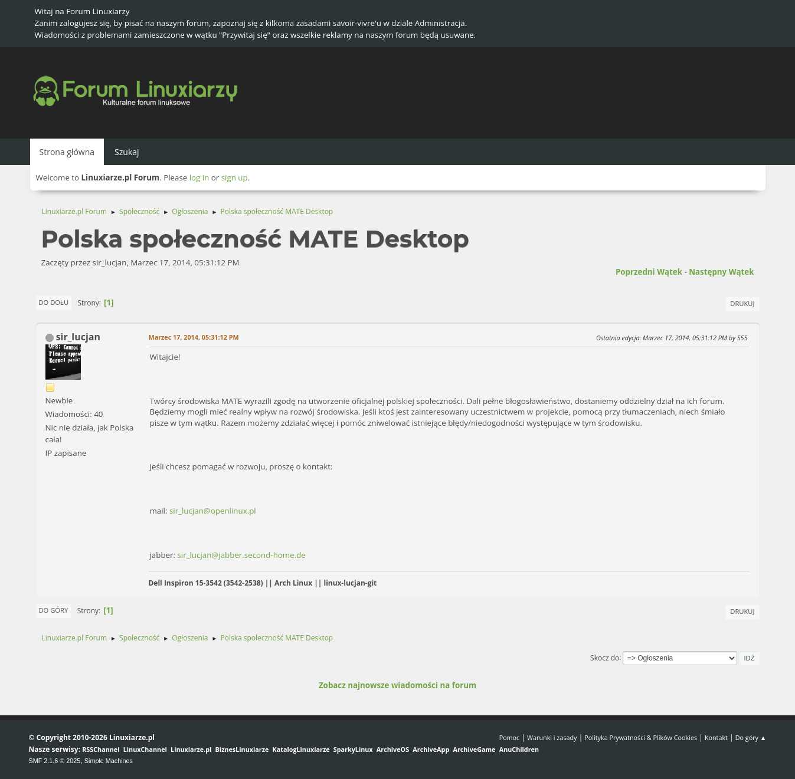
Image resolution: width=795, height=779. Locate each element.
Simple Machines (108, 760)
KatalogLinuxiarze (301, 749)
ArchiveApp (431, 749)
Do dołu (54, 302)
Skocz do (604, 657)
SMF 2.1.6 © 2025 (55, 760)
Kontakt (716, 737)
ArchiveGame (474, 749)
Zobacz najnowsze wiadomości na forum (397, 685)
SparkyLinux (353, 749)
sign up (234, 177)
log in (199, 177)
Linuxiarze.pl (191, 749)
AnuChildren (519, 749)
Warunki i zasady (552, 737)
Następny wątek (721, 272)
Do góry (53, 610)
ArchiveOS (393, 749)
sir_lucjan (78, 336)
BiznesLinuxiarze (242, 749)
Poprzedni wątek (649, 272)
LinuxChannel (145, 749)
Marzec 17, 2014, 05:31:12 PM (194, 337)
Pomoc (509, 737)
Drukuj (742, 303)
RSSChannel (100, 749)
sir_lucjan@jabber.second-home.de (241, 555)
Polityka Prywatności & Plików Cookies (640, 737)
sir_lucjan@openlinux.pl (212, 510)
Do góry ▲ (751, 737)
